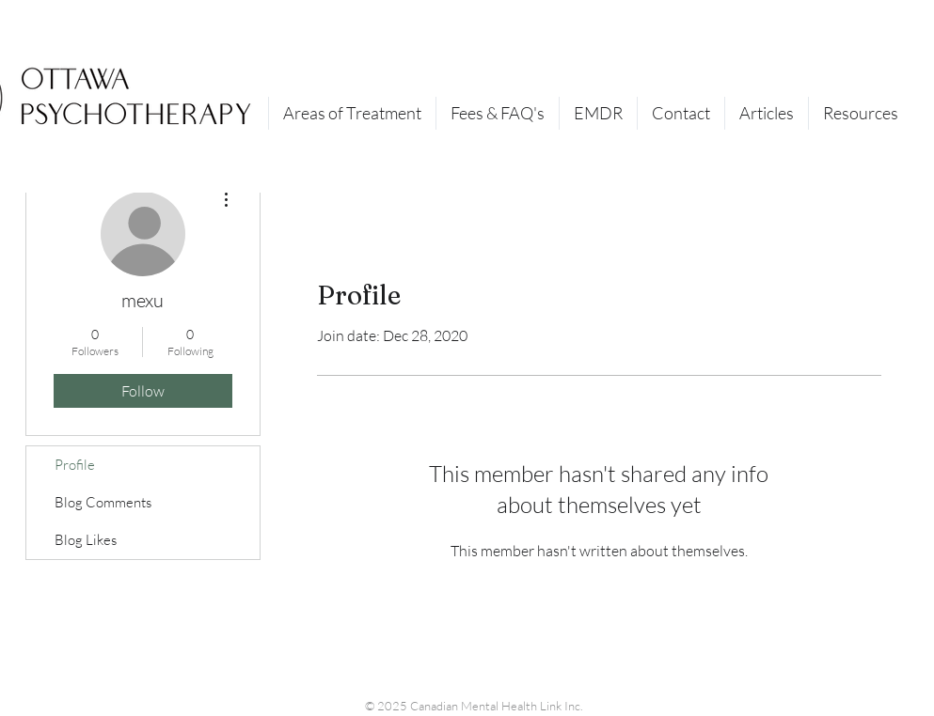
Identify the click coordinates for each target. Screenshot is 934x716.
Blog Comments (103, 502)
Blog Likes (86, 540)
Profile (75, 465)
